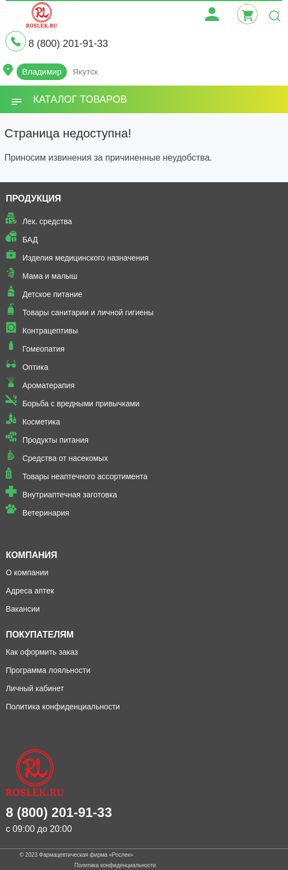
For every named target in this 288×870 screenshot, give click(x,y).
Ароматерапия (48, 385)
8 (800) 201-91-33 (68, 43)
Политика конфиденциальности (63, 706)
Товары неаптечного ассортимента (84, 476)
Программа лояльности (48, 670)
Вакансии (23, 608)
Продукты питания (55, 440)
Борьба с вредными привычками (80, 403)
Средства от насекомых (65, 458)
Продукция (33, 198)
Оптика (35, 367)
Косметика (41, 421)
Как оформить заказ (42, 652)
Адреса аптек (30, 590)
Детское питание (52, 294)
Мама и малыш (49, 276)
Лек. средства (47, 221)
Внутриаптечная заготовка (69, 494)
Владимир (41, 71)
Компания (31, 555)
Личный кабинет (35, 688)
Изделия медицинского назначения (85, 257)
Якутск (85, 71)
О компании (27, 572)
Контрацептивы (50, 330)
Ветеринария (45, 512)
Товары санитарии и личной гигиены (87, 312)
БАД (30, 239)
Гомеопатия (43, 348)
